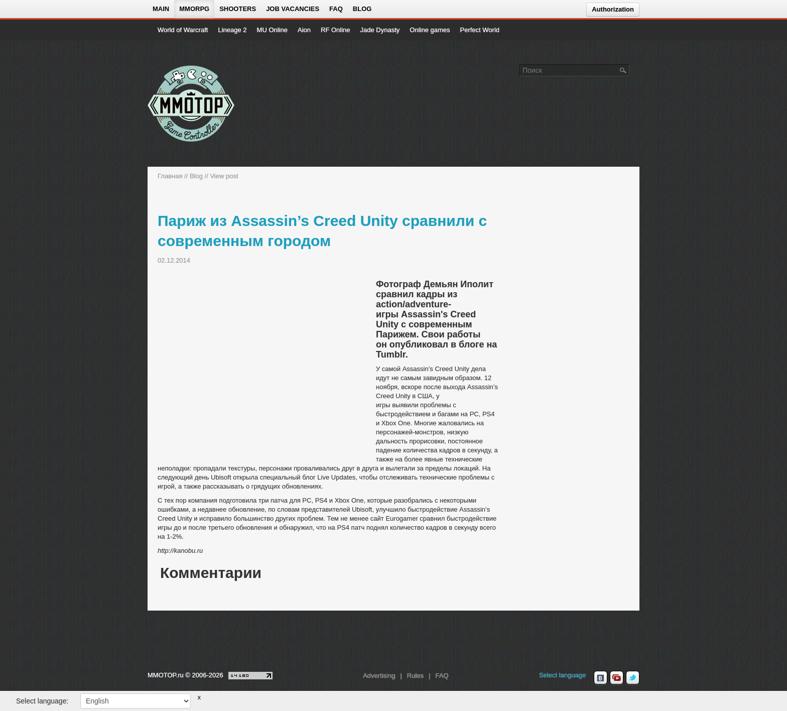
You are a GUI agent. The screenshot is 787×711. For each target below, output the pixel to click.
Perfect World (480, 30)
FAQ (336, 9)
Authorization (613, 9)
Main (161, 9)
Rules (415, 675)
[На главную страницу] (191, 103)
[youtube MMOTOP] (616, 678)
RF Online (335, 30)
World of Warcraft (183, 30)
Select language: (42, 701)
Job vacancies (292, 9)
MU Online (272, 30)
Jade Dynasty (380, 30)
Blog (362, 9)
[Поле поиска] (623, 70)
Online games (430, 30)
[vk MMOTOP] (600, 678)
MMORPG (194, 9)
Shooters (237, 9)
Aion (304, 30)
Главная (170, 176)
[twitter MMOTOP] (632, 678)
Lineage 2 (232, 30)
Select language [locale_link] (562, 675)
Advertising (379, 675)
